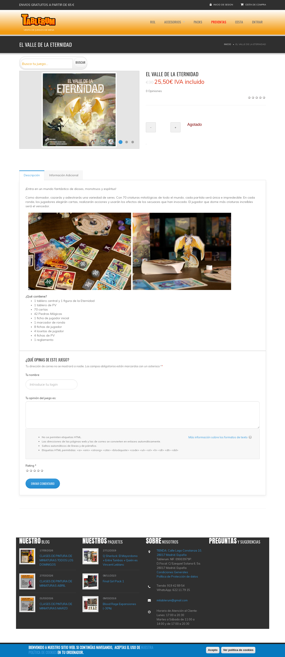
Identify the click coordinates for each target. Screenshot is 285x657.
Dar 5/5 (42, 470)
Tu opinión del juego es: (41, 398)
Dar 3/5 (35, 470)
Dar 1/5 (27, 470)
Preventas (218, 22)
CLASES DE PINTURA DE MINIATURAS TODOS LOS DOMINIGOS (56, 560)
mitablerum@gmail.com (172, 600)
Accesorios (172, 22)
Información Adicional (63, 175)
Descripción (32, 175)
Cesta (239, 22)
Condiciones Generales (172, 572)
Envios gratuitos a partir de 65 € (46, 5)
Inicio (227, 44)
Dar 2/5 (31, 470)
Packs (197, 22)
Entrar (257, 22)
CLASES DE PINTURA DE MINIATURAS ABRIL (56, 583)
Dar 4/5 (38, 470)
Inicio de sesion (223, 4)
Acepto (212, 650)
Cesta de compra (255, 4)
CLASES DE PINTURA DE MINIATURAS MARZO (56, 606)
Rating (31, 465)
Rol (152, 22)
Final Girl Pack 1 (113, 581)
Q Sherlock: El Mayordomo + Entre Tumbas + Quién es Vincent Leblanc (120, 560)
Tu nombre (32, 375)
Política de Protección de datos (177, 576)
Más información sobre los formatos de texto (218, 437)
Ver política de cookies (238, 650)
